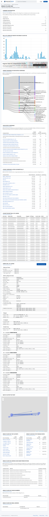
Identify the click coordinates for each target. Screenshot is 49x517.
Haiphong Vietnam (29, 442)
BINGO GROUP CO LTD (7, 188)
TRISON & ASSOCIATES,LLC (40, 110)
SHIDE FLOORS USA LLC (39, 82)
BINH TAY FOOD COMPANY (7, 206)
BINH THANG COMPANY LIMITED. (9, 208)
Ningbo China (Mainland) (28, 445)
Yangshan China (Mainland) (29, 449)
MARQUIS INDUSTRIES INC (40, 95)
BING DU (4, 179)
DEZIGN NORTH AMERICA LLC (40, 91)
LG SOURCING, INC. (38, 102)
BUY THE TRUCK (38, 118)
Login (41, 1)
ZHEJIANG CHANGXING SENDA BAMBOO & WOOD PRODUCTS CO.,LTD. (15, 149)
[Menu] (1, 1)
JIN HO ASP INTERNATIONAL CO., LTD (26, 98)
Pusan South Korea (29, 446)
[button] (3, 398)
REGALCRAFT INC (38, 113)
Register (45, 1)
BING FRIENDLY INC (6, 181)
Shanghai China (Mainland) (29, 440)
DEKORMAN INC (38, 93)
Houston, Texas (5, 447)
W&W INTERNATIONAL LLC (40, 114)
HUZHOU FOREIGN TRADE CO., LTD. (9, 154)
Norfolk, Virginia (5, 449)
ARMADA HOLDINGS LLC (39, 99)
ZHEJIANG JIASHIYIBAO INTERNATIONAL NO (27, 108)
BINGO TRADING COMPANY (8, 191)
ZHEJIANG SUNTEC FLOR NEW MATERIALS (27, 102)
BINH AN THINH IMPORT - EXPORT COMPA (10, 194)
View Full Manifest (41, 264)
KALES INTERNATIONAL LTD (40, 117)
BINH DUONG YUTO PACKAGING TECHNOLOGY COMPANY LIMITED (15, 199)
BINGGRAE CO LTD (6, 184)
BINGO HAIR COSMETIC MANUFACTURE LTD (10, 189)
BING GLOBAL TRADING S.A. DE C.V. (9, 183)
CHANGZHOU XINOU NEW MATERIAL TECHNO (11, 164)
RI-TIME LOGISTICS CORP (39, 111)
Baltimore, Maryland (6, 439)
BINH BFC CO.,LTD (6, 196)
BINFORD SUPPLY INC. (7, 178)
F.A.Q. (47, 515)
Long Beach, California (7, 441)
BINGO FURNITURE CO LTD (7, 186)
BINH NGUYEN (5, 203)
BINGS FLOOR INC (7, 93)
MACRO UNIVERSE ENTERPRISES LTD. (42, 109)
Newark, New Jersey (6, 450)
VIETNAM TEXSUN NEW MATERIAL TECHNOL (28, 105)
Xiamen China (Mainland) (28, 455)
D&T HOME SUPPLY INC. (39, 119)
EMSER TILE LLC (38, 105)
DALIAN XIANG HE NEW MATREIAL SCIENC (27, 112)
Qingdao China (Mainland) (29, 452)
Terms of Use (41, 515)
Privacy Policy (35, 515)
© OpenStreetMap (41, 431)
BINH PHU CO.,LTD (6, 204)
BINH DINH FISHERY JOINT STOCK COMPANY (11, 198)
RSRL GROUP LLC (38, 120)
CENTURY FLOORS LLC (39, 121)
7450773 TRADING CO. (39, 112)
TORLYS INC (37, 106)
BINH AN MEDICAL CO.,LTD (7, 193)
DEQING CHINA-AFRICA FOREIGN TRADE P (10, 155)
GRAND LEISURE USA (39, 116)
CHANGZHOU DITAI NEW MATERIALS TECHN (27, 110)
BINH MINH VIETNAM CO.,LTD (8, 201)
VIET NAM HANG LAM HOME (8, 150)
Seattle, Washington (6, 452)
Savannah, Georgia (6, 454)
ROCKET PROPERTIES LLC (39, 97)
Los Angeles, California (7, 442)
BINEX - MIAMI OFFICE (7, 176)
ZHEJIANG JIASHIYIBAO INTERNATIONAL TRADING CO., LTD (30, 82)
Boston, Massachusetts (7, 455)
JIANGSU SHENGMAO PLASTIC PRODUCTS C (10, 152)
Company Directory (7, 4)
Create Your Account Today (39, 65)
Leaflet (37, 431)
